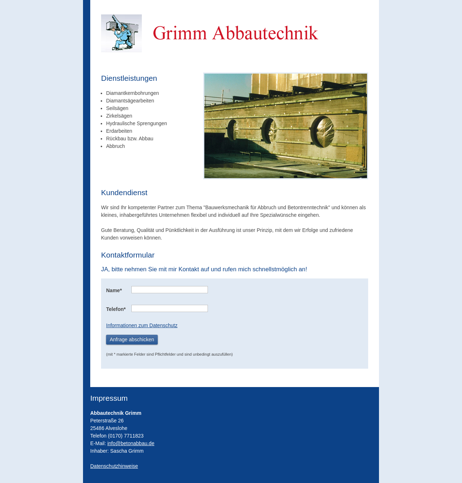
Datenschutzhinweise (114, 466)
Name (114, 290)
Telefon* (116, 309)
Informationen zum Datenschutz (142, 325)
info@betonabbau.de (130, 443)
